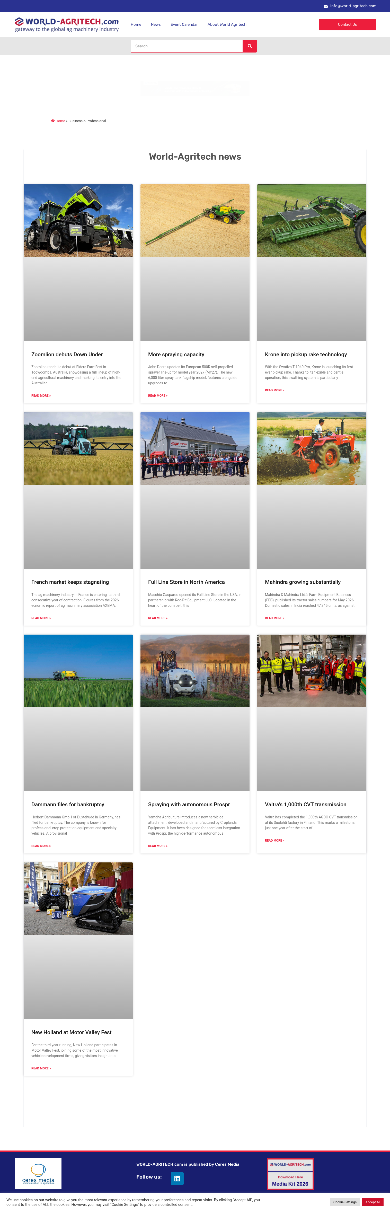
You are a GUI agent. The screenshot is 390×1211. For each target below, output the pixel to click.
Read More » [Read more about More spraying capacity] (157, 395)
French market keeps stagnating (70, 582)
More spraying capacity (176, 354)
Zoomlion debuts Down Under (67, 354)
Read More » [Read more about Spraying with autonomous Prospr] (157, 846)
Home (136, 24)
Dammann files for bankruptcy (67, 804)
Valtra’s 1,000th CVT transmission (306, 804)
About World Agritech (227, 24)
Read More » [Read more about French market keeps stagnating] (41, 618)
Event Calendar (184, 24)
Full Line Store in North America (186, 582)
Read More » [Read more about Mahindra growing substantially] (274, 618)
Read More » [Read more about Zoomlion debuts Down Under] (41, 395)
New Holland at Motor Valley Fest (71, 1032)
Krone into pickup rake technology (306, 354)
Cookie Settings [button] (345, 1202)
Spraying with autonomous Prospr (189, 804)
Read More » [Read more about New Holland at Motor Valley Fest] (41, 1068)
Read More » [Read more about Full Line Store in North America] (157, 618)
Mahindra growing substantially (303, 582)
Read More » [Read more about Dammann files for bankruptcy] (41, 846)
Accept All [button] (372, 1202)
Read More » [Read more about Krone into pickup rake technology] (274, 390)
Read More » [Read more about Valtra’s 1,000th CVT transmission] (274, 840)
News (156, 24)
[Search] (249, 46)
